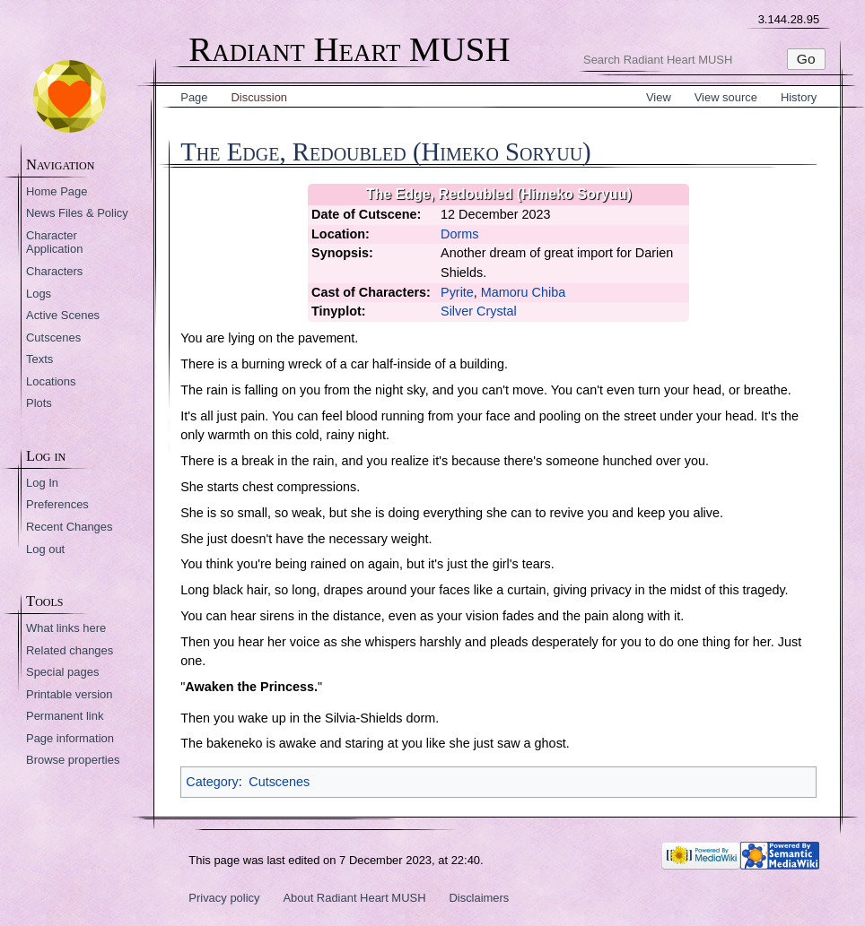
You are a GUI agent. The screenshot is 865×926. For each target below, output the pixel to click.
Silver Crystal (479, 311)
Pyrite (457, 292)
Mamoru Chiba (523, 292)
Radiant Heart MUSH (349, 49)
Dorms (459, 234)
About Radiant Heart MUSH (354, 897)
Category (212, 782)
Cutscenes (279, 782)
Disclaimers (479, 897)
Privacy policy (223, 897)
